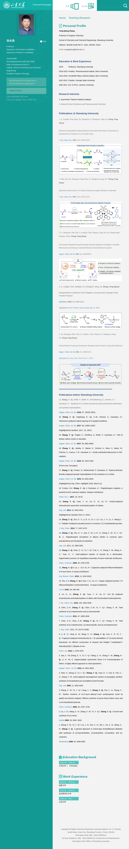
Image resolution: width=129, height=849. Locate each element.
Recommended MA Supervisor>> (22, 84)
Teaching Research (79, 17)
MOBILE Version (16, 91)
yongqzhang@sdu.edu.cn (74, 49)
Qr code (84, 6)
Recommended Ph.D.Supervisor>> (22, 81)
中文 (67, 6)
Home (62, 17)
